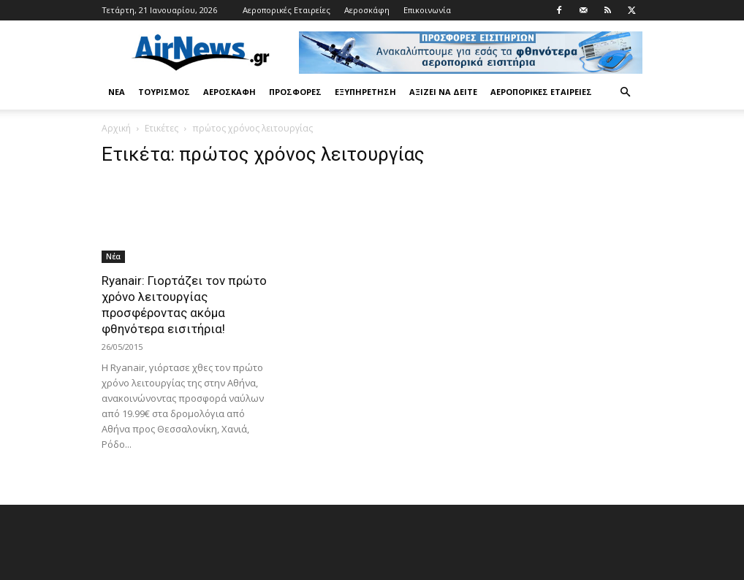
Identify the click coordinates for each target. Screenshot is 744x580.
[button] (624, 92)
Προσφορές (295, 91)
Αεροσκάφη (367, 9)
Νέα (116, 91)
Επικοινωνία (427, 9)
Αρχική (116, 128)
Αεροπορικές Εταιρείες (286, 9)
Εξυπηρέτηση (365, 91)
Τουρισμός (164, 91)
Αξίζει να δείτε (443, 91)
